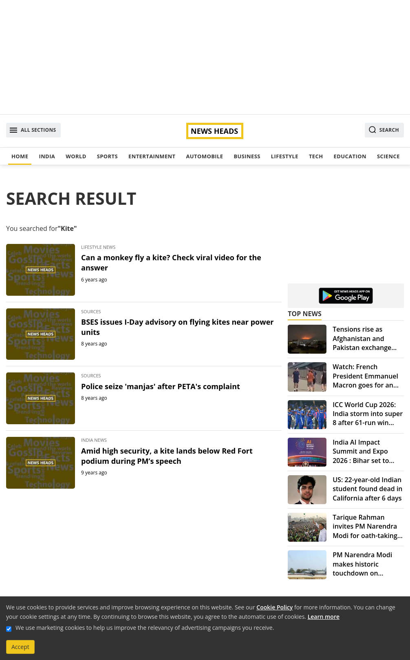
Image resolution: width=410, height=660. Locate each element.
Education (350, 156)
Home (19, 156)
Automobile (204, 156)
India (47, 156)
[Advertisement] (205, 57)
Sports (107, 156)
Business (247, 156)
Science (388, 156)
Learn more (323, 616)
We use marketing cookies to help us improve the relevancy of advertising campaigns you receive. (144, 627)
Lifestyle (284, 156)
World (76, 156)
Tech (316, 156)
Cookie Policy (274, 607)
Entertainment (151, 156)
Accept (20, 647)
